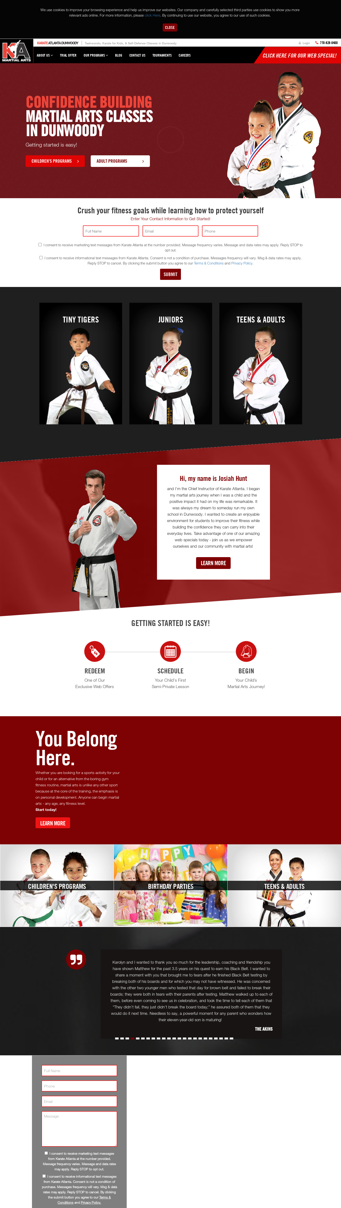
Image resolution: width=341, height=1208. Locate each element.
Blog (118, 55)
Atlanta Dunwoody (57, 43)
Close (170, 27)
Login (304, 43)
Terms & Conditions (209, 263)
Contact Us (137, 55)
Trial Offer (68, 55)
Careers (185, 55)
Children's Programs (55, 161)
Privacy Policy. (242, 263)
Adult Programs (120, 161)
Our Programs (96, 57)
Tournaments (162, 55)
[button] (117, 1038)
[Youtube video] (216, 779)
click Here (152, 15)
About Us (45, 57)
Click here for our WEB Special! (299, 55)
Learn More (213, 563)
